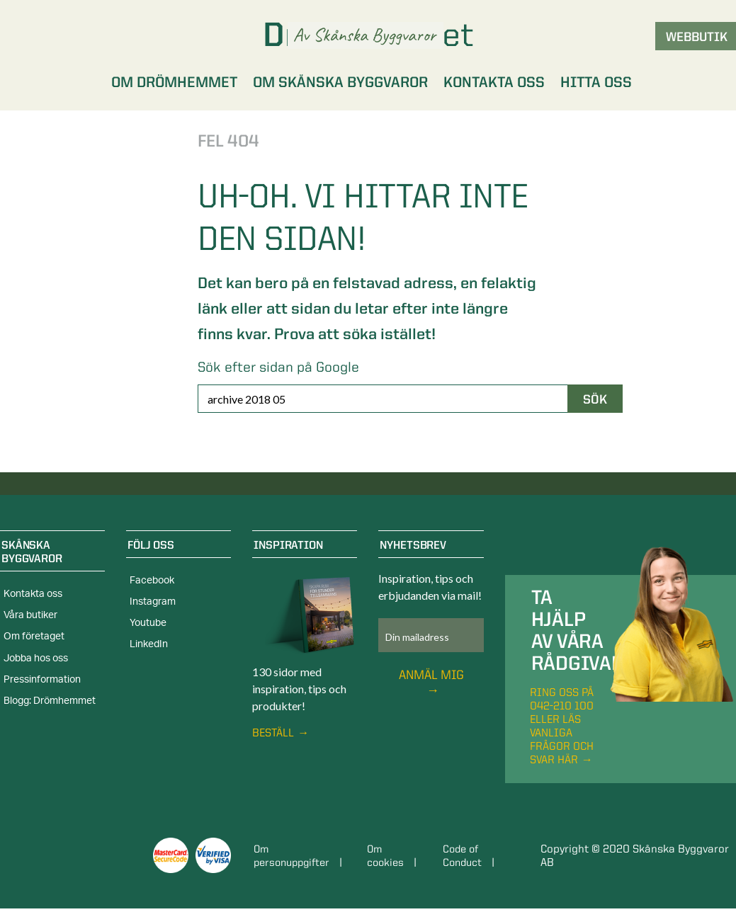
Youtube (148, 623)
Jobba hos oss (36, 658)
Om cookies (389, 855)
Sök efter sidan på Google (278, 367)
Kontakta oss (33, 594)
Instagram (153, 602)
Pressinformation (42, 680)
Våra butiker (30, 615)
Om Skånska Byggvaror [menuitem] (340, 82)
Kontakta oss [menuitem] (494, 82)
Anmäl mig (431, 674)
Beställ (273, 732)
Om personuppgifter (295, 855)
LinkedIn (149, 644)
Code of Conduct (468, 855)
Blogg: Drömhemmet (50, 701)
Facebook (152, 581)
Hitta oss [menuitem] (596, 82)
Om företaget (34, 637)
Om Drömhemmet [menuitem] (174, 82)
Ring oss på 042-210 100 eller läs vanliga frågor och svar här (562, 725)
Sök (595, 399)
